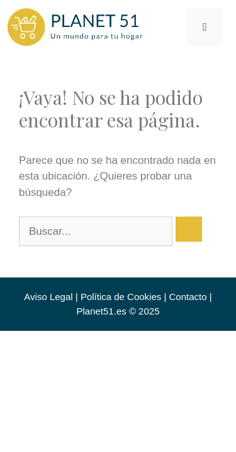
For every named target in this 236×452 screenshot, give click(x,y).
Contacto (188, 296)
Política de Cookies (121, 296)
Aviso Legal (48, 296)
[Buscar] (189, 229)
